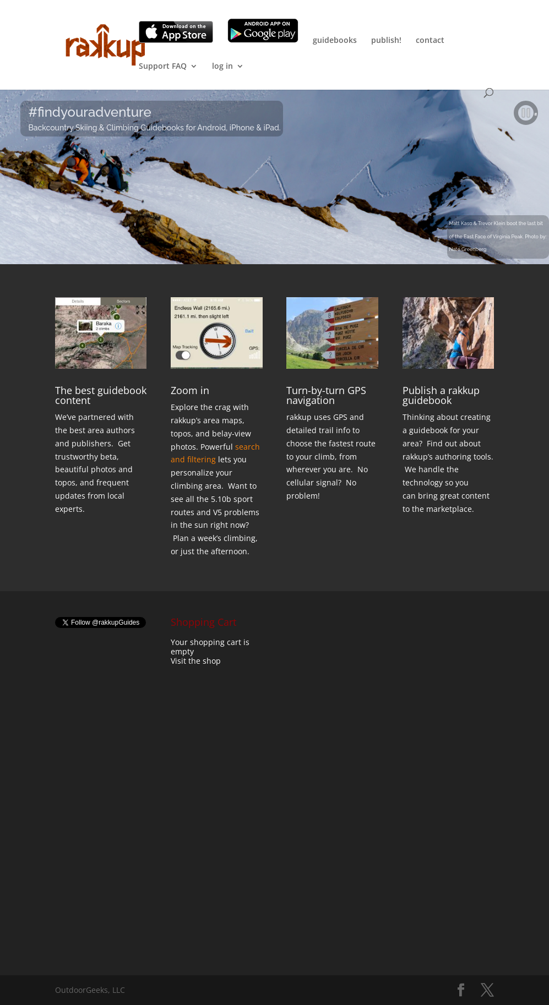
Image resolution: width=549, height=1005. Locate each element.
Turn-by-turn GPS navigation (326, 395)
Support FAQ (163, 66)
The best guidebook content (100, 395)
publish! (386, 40)
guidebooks (335, 40)
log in (222, 66)
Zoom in (190, 390)
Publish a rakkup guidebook (441, 395)
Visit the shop (196, 661)
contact (430, 40)
